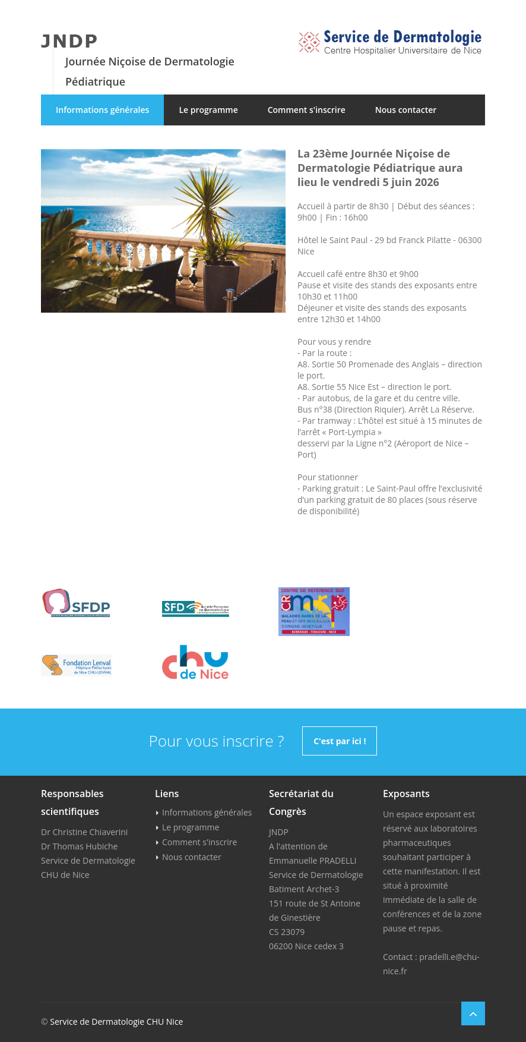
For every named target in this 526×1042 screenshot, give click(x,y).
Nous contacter (406, 109)
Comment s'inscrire (307, 109)
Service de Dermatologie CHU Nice (116, 1021)
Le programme (208, 109)
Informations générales (102, 109)
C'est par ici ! (339, 741)
